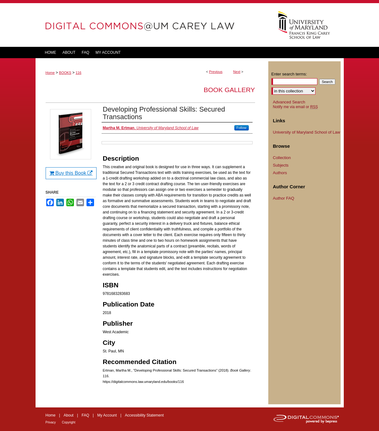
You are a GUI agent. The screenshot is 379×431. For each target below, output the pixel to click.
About (68, 415)
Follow (242, 128)
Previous (216, 72)
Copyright (68, 422)
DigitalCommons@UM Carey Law (152, 25)
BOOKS (65, 73)
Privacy (51, 422)
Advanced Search (289, 102)
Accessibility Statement (144, 415)
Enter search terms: (289, 74)
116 (78, 73)
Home (50, 73)
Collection (282, 157)
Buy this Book (71, 173)
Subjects (281, 165)
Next (236, 72)
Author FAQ (283, 198)
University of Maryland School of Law (306, 132)
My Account (107, 415)
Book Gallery (229, 89)
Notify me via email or (295, 107)
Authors (280, 172)
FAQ (85, 415)
